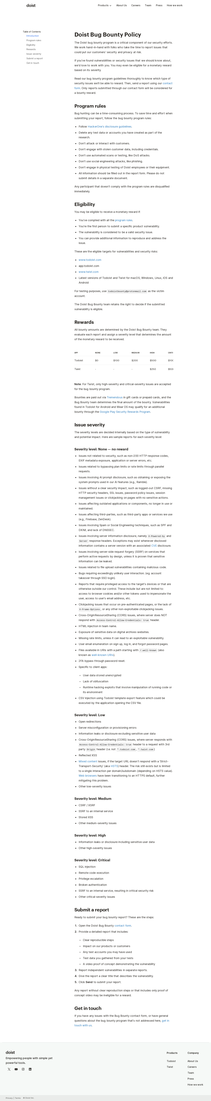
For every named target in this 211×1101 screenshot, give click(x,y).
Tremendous (115, 397)
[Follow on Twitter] (9, 1070)
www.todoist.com (90, 259)
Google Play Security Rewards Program (125, 411)
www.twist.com (89, 271)
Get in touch (32, 63)
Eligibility (30, 45)
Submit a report (34, 58)
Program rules (33, 40)
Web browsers (88, 775)
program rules (123, 220)
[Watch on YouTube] (16, 1070)
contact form (123, 925)
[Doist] (30, 5)
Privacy (9, 1098)
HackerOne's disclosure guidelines (109, 126)
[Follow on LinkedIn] (30, 1070)
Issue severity (33, 54)
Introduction (32, 35)
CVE (154, 545)
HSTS (114, 766)
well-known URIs (102, 655)
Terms (18, 1098)
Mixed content (88, 761)
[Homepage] (32, 1052)
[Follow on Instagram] (23, 1070)
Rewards (31, 49)
